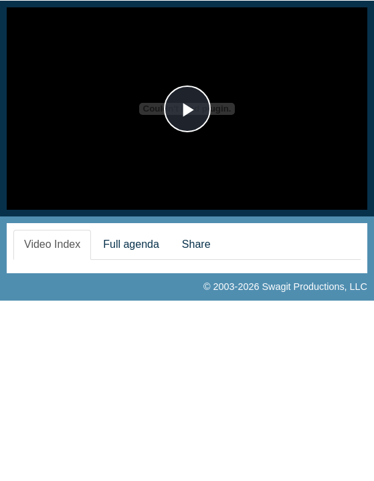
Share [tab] (196, 244)
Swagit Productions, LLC (314, 286)
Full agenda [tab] (131, 244)
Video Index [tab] (52, 244)
